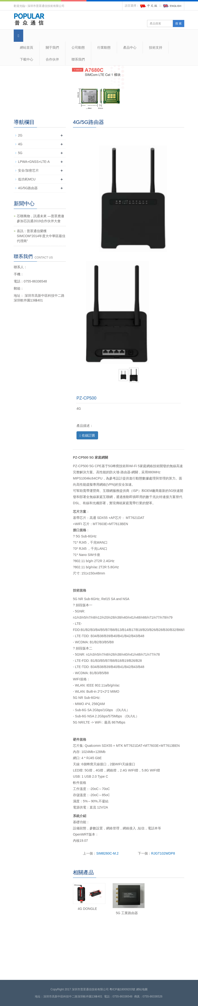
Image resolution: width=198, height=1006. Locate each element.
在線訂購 (87, 435)
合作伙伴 (52, 59)
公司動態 (78, 47)
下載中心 (26, 59)
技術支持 (155, 47)
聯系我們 (78, 59)
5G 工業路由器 (127, 913)
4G (20, 144)
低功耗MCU (27, 179)
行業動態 (104, 47)
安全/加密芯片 (28, 170)
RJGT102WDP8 (163, 853)
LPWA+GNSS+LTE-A (34, 162)
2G (20, 135)
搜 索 (178, 23)
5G (20, 153)
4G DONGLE (87, 909)
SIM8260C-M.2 (107, 853)
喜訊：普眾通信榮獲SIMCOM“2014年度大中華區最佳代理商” (41, 236)
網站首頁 (26, 47)
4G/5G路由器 (28, 188)
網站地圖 (142, 989)
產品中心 (129, 47)
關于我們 (52, 47)
